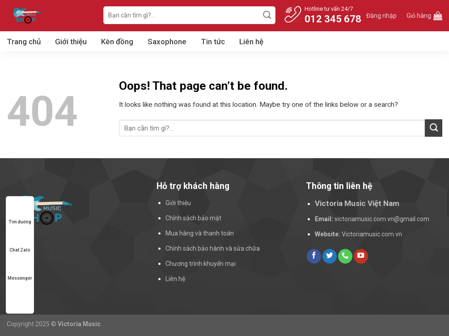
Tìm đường (19, 213)
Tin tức (213, 41)
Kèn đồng (117, 41)
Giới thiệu (71, 41)
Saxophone (167, 41)
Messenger (20, 270)
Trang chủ (24, 41)
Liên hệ (251, 41)
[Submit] (267, 15)
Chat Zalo (19, 241)
